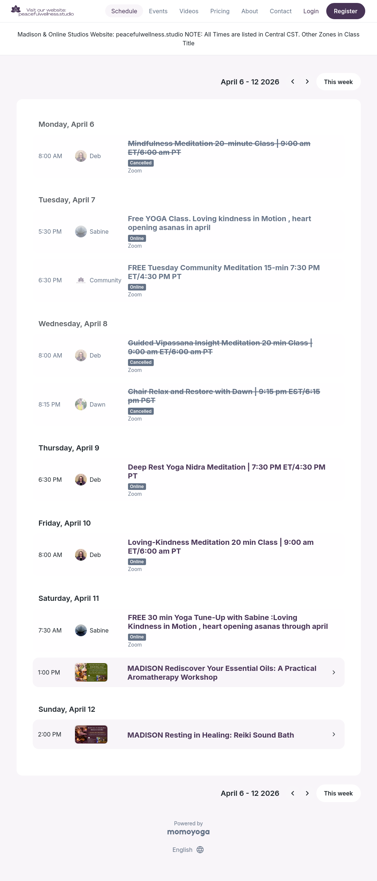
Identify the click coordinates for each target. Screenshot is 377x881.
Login (311, 11)
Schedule (124, 11)
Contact (280, 11)
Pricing (220, 11)
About (249, 11)
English (188, 847)
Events (158, 11)
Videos (189, 11)
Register (346, 11)
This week (338, 82)
